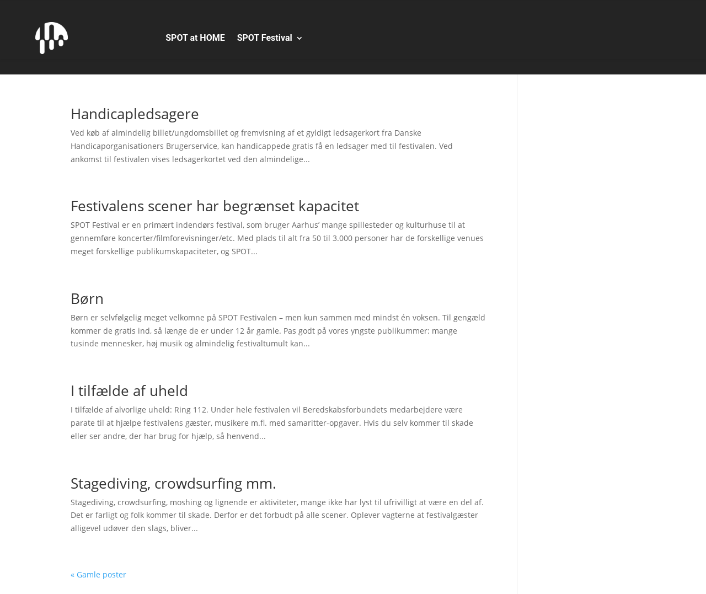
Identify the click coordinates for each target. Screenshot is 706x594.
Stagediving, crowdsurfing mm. (173, 483)
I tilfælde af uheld (129, 390)
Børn (87, 298)
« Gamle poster (98, 574)
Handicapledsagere (135, 114)
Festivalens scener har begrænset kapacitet (215, 206)
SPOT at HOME (194, 38)
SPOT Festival (264, 38)
